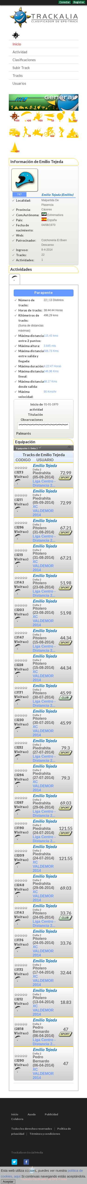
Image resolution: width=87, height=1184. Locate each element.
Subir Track (21, 67)
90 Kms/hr (50, 391)
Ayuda (31, 1114)
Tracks (18, 75)
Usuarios (19, 83)
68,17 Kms (50, 381)
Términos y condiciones (44, 1133)
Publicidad (51, 1114)
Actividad (20, 52)
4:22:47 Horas (52, 366)
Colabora (17, 1119)
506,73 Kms (51, 351)
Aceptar (8, 1181)
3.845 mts (50, 346)
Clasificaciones (24, 60)
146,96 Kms (51, 371)
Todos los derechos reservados (31, 1128)
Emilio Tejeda (45, 465)
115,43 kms (51, 335)
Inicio (17, 44)
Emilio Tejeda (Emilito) (57, 195)
